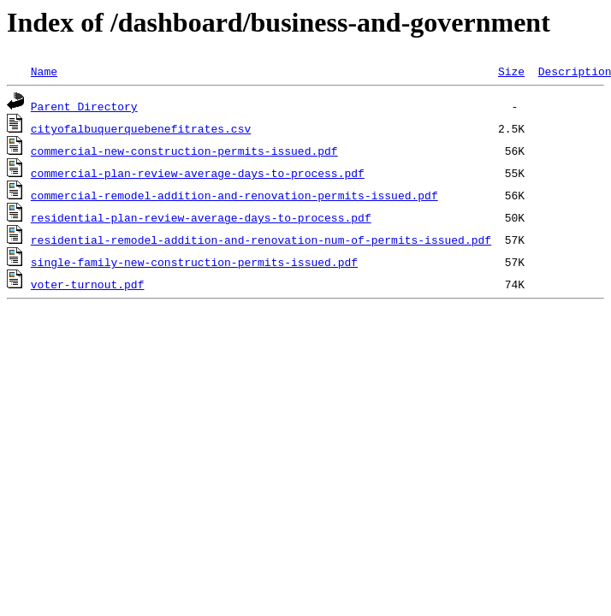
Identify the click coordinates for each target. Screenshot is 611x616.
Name (44, 71)
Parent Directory (84, 106)
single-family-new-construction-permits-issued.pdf (194, 262)
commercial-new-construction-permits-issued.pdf (184, 150)
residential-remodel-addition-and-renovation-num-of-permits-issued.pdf (261, 239)
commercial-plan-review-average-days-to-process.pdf (198, 173)
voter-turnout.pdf (88, 284)
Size (511, 71)
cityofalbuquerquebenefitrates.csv (141, 128)
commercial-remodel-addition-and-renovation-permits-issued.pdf (234, 195)
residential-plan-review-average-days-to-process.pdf (201, 217)
